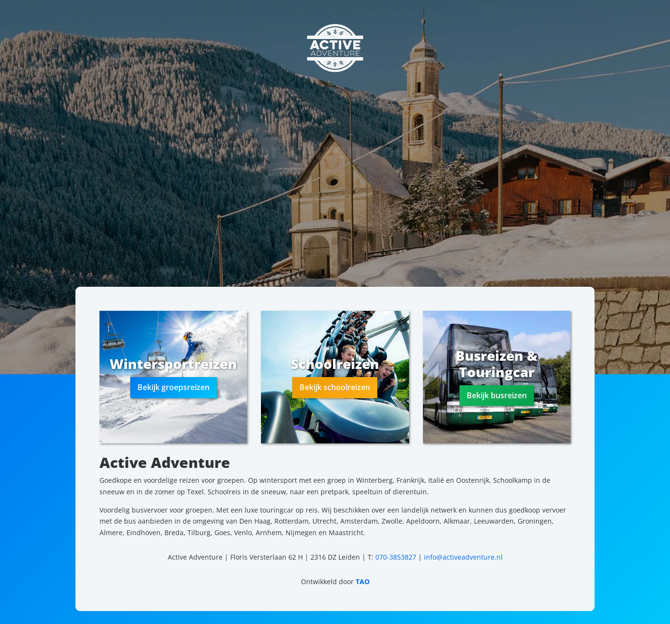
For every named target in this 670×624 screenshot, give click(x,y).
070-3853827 (395, 557)
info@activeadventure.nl (463, 557)
